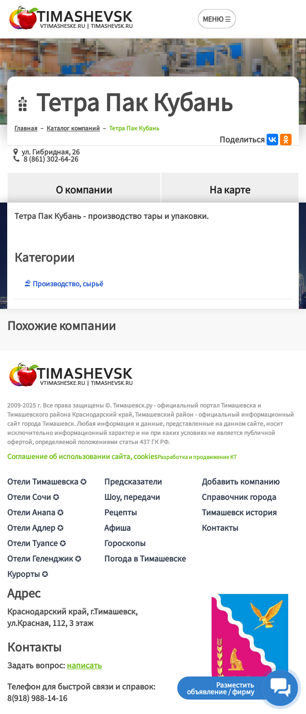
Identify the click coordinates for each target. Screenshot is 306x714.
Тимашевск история (239, 512)
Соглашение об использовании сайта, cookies (82, 456)
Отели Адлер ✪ (35, 527)
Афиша (117, 527)
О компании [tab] (84, 189)
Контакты (220, 527)
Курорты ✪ (27, 573)
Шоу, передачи (132, 496)
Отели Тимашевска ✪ (46, 481)
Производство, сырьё (63, 283)
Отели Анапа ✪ (35, 512)
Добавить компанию (241, 481)
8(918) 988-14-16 (37, 697)
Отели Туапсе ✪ (36, 543)
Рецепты (120, 512)
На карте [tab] (229, 189)
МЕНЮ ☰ (217, 19)
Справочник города (239, 496)
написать (84, 665)
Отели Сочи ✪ (33, 496)
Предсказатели (133, 481)
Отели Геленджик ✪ (44, 558)
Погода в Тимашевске (145, 558)
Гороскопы (125, 543)
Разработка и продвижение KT (197, 456)
